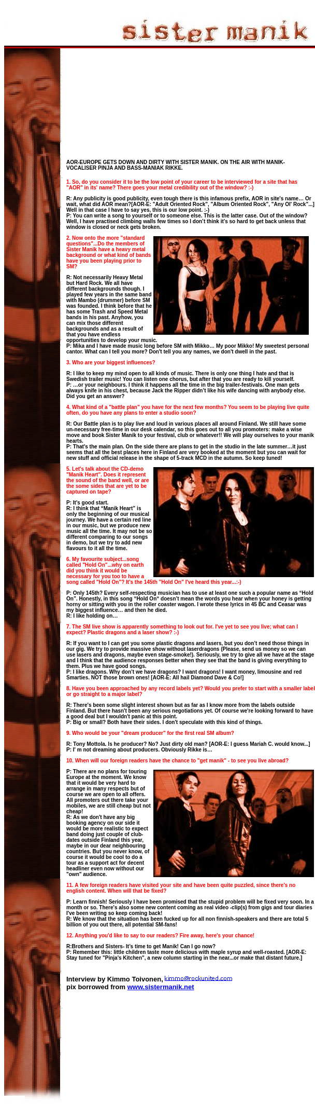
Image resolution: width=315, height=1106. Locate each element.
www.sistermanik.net (160, 987)
